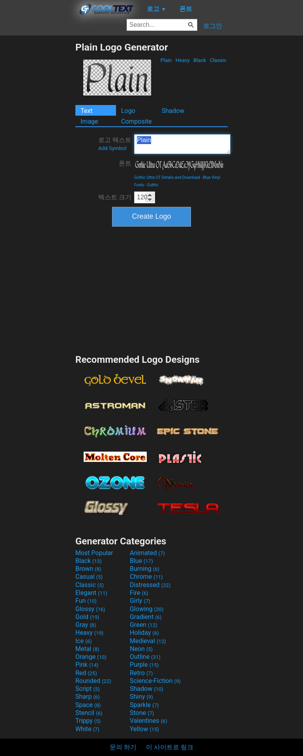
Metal (87, 649)
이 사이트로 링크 (169, 747)
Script (87, 688)
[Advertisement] (37, 159)
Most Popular (94, 553)
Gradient (145, 617)
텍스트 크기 (114, 197)
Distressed (150, 585)
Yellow (144, 729)
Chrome (146, 576)
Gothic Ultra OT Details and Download (167, 177)
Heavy (182, 60)
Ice (83, 641)
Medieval (148, 641)
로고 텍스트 (114, 143)
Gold (87, 617)
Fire (139, 593)
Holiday (144, 632)
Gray (85, 624)
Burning (144, 568)
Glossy (90, 609)
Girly (140, 600)
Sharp (87, 696)
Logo (128, 110)
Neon (141, 649)
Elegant (91, 593)
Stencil (88, 713)
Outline (145, 656)
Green (143, 624)
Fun (86, 600)
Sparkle (144, 705)
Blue (141, 561)
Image (89, 121)
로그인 (212, 26)
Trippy (88, 720)
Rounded (93, 681)
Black (199, 60)
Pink (87, 664)
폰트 (125, 163)
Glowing (146, 609)
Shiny (141, 696)
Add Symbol (112, 148)
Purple (144, 664)
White (87, 729)
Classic (218, 60)
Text (86, 110)
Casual (89, 576)
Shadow (173, 110)
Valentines (148, 720)
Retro (141, 673)
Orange (91, 656)
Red (86, 673)
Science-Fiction (155, 681)
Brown (88, 568)
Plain (166, 60)
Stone (142, 713)
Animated (147, 553)
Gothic (153, 185)
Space (88, 705)
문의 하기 (123, 747)
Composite (136, 121)
